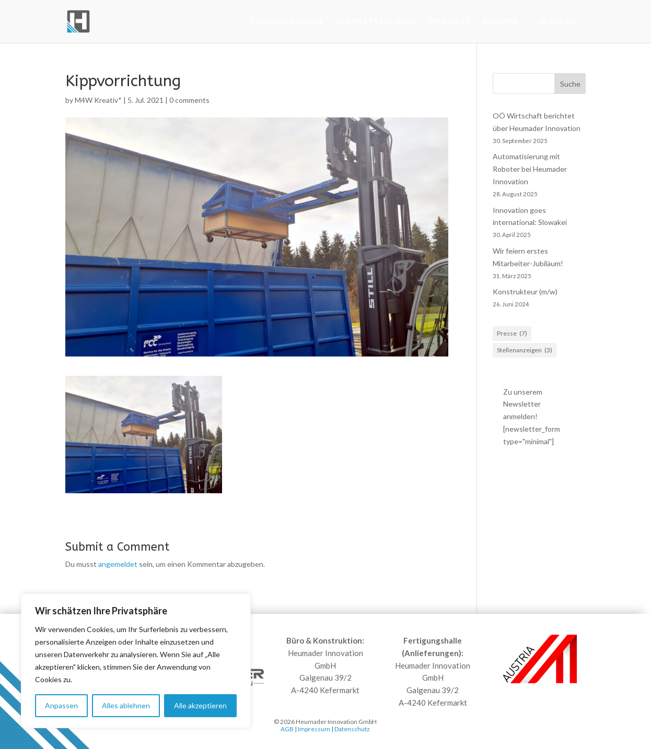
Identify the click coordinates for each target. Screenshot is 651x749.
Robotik (500, 22)
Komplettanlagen (376, 22)
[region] (136, 660)
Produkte (449, 22)
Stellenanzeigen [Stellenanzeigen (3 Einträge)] (524, 350)
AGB (287, 729)
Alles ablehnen (126, 705)
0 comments (189, 100)
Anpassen (61, 705)
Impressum (314, 729)
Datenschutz (352, 729)
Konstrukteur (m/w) (525, 291)
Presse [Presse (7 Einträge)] (512, 333)
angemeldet (117, 564)
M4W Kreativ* (98, 100)
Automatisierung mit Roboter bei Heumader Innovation (530, 169)
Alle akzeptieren (200, 705)
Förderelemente (287, 22)
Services (557, 22)
